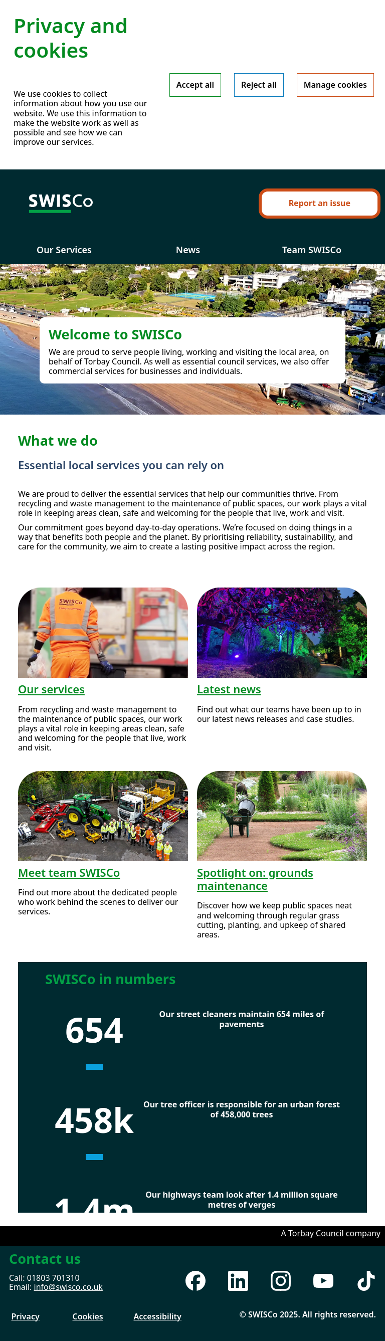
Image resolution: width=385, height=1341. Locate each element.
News (188, 250)
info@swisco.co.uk (68, 1286)
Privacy (26, 1316)
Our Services (64, 250)
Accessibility (157, 1316)
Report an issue (319, 203)
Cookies (88, 1316)
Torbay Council (316, 1233)
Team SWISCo (311, 250)
